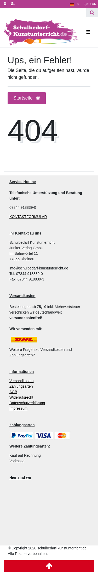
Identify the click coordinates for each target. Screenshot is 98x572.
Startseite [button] (26, 98)
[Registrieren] (13, 4)
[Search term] (43, 12)
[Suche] (92, 12)
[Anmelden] (5, 4)
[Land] (72, 4)
